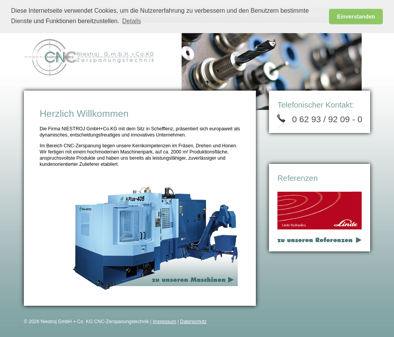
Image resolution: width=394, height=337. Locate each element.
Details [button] (131, 21)
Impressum (164, 321)
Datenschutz (193, 321)
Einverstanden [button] (356, 16)
